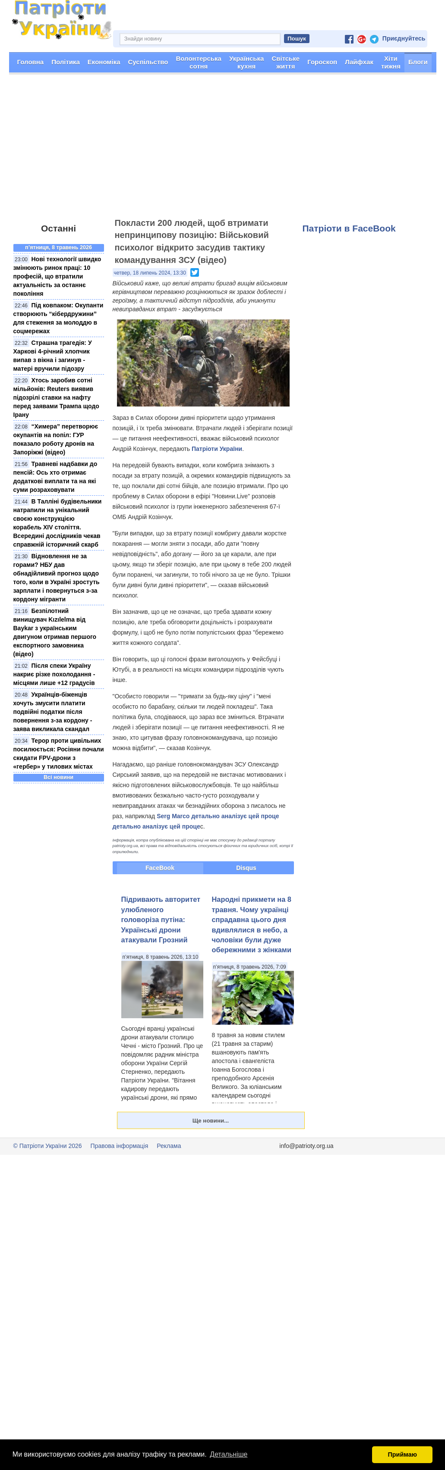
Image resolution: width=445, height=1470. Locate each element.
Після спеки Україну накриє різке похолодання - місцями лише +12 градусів (54, 674)
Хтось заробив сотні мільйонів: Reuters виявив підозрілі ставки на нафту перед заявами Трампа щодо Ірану (56, 397)
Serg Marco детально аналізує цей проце (218, 816)
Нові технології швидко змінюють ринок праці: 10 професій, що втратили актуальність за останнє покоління (57, 276)
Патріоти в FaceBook (349, 228)
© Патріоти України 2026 (47, 1145)
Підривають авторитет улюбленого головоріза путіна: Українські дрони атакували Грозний (161, 919)
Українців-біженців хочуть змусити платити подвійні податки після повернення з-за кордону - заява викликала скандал (52, 711)
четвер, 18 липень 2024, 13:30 (150, 273)
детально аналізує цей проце (156, 826)
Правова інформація (119, 1145)
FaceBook (159, 867)
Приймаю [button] (402, 1454)
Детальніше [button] (228, 1454)
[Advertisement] (222, 150)
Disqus (246, 867)
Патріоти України (217, 448)
